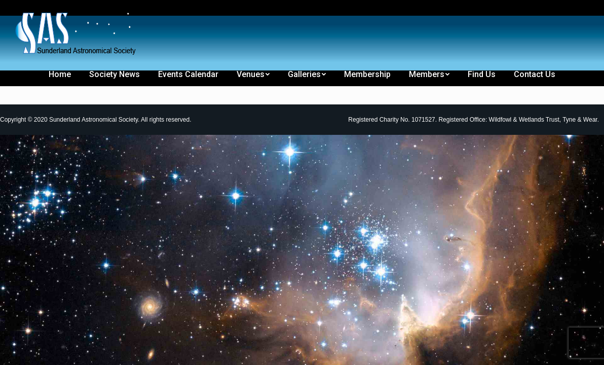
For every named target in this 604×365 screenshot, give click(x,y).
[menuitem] (26, 9)
